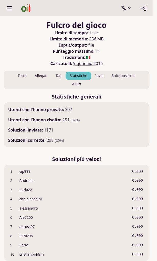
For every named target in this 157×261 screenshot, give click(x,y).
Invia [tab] (99, 75)
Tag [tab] (58, 75)
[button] (126, 8)
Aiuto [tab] (76, 83)
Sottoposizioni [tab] (123, 75)
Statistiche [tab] (78, 75)
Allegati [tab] (41, 75)
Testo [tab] (22, 75)
